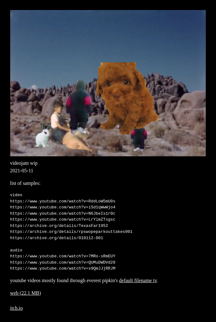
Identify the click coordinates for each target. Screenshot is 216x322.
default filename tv (138, 280)
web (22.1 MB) (25, 293)
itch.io (16, 308)
